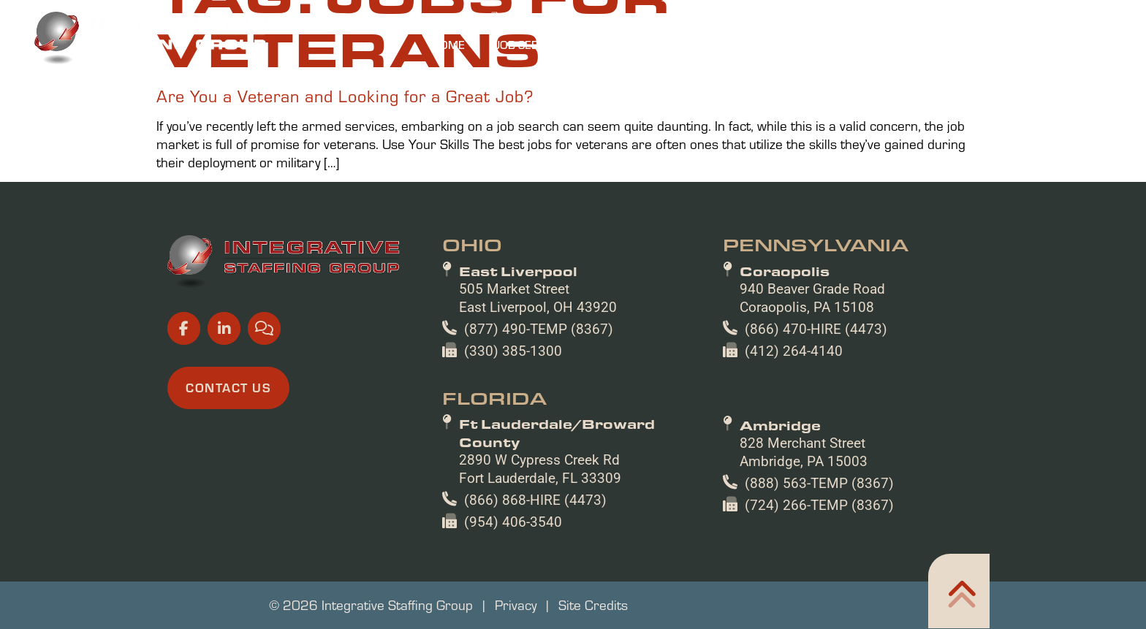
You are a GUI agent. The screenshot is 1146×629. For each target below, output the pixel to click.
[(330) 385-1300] (449, 350)
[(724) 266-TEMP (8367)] (730, 504)
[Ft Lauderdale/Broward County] (447, 422)
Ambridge (780, 425)
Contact (1065, 44)
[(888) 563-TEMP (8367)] (730, 482)
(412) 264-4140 (794, 351)
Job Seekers (537, 44)
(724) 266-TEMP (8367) (819, 505)
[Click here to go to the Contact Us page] (228, 388)
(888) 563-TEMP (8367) (819, 483)
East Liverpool (518, 271)
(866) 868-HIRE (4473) (535, 500)
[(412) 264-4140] (730, 350)
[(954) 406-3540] (449, 521)
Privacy (515, 605)
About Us (861, 44)
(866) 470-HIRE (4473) (816, 329)
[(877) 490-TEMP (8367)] (449, 328)
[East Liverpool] (447, 269)
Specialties (758, 44)
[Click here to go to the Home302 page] (959, 591)
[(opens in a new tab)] (758, 18)
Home (448, 44)
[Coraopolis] (727, 269)
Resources (964, 44)
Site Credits (593, 605)
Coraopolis (785, 271)
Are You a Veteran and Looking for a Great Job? (345, 96)
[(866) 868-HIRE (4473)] (449, 499)
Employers (649, 44)
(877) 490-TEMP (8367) (538, 329)
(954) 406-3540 (513, 522)
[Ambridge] (727, 423)
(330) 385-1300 (513, 351)
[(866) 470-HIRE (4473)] (730, 328)
